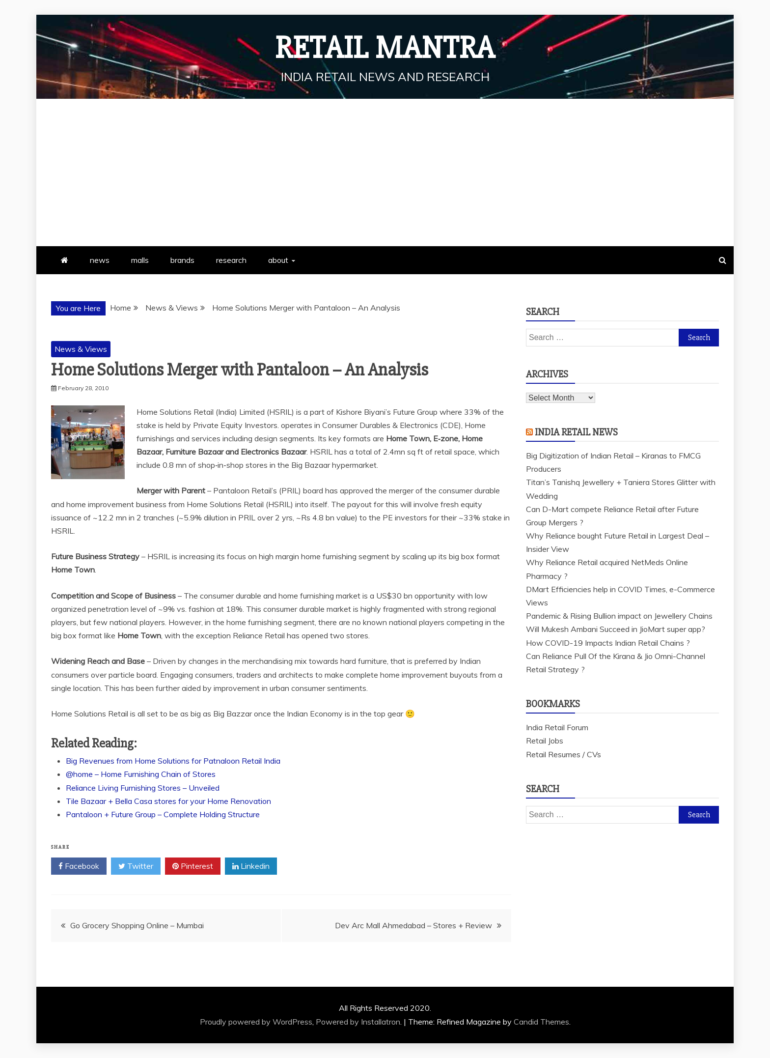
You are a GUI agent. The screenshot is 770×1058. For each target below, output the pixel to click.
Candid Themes (541, 1022)
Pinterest (192, 866)
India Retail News (576, 432)
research (231, 260)
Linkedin (251, 866)
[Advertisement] (385, 172)
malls (140, 260)
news (100, 260)
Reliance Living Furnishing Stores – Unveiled (143, 788)
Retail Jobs (544, 740)
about (278, 260)
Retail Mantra (385, 48)
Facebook (78, 866)
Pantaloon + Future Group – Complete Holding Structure (163, 814)
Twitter (135, 866)
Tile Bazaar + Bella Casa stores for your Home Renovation (168, 801)
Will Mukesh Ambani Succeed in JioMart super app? (615, 629)
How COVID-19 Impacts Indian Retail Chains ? (608, 643)
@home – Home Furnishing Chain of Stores (141, 774)
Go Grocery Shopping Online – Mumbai (137, 925)
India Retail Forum (557, 727)
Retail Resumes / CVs (563, 754)
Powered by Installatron (358, 1022)
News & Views (81, 349)
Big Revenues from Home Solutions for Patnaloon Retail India (173, 761)
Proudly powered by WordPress (256, 1022)
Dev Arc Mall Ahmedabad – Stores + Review (413, 925)
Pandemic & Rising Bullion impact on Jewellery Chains (619, 616)
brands (182, 260)
